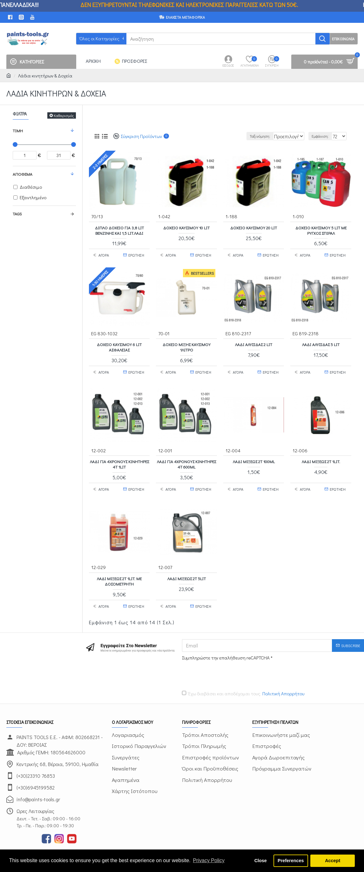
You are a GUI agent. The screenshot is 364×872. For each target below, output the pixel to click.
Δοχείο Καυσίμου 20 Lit (253, 227)
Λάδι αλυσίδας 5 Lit (321, 341)
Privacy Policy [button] (209, 860)
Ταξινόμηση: (246, 136)
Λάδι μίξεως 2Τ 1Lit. (321, 454)
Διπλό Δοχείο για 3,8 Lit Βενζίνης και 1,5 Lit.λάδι (119, 230)
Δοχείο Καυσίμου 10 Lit (186, 227)
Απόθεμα (22, 174)
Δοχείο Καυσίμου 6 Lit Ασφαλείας (119, 343)
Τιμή (18, 130)
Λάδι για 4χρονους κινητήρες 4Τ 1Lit (119, 457)
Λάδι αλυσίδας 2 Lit (253, 341)
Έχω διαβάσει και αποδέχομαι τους (243, 681)
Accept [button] (332, 860)
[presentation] (226, 661)
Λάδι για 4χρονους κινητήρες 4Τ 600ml (186, 457)
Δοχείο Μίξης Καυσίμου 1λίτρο (187, 343)
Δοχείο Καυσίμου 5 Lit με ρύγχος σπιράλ (321, 230)
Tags (17, 213)
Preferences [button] (291, 860)
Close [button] (260, 860)
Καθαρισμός (64, 115)
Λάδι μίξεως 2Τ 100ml (254, 454)
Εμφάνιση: (323, 136)
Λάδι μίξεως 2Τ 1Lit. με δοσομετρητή (119, 571)
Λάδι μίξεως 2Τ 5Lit (186, 568)
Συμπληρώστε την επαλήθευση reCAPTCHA (226, 645)
